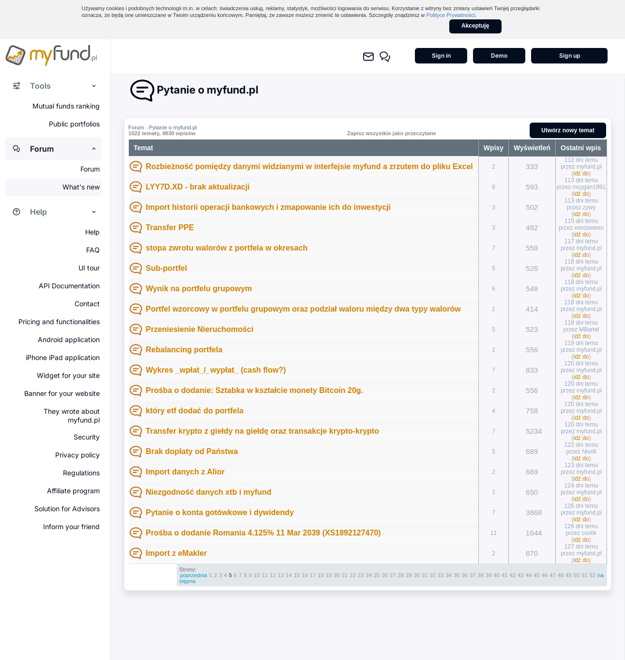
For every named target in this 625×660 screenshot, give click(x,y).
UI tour (89, 268)
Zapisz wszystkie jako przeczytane (391, 133)
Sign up (569, 55)
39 (489, 575)
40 (497, 575)
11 (265, 575)
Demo (499, 55)
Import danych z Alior (185, 472)
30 (416, 575)
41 (505, 575)
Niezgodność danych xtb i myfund (209, 492)
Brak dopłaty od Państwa (192, 451)
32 (432, 575)
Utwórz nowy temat (567, 130)
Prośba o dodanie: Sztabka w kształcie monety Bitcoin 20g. (254, 390)
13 (281, 575)
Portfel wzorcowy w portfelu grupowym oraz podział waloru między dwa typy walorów (303, 309)
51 (584, 575)
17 (313, 575)
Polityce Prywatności (451, 15)
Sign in (441, 55)
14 (289, 575)
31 (425, 575)
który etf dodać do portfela (195, 411)
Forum (136, 127)
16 (305, 575)
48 (561, 575)
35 (457, 575)
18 (321, 575)
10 (257, 575)
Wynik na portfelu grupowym (199, 288)
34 (448, 575)
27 (393, 575)
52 (593, 575)
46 (545, 575)
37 (473, 575)
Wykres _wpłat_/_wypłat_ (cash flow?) (216, 370)
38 (481, 575)
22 (353, 575)
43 (521, 575)
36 (465, 575)
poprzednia (193, 575)
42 (513, 575)
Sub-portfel (166, 268)
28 (400, 575)
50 (577, 575)
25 (377, 575)
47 (552, 575)
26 (384, 575)
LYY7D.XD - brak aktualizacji (198, 187)
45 (537, 575)
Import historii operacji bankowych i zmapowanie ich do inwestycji (268, 207)
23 (361, 575)
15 (297, 575)
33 (441, 575)
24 (369, 575)
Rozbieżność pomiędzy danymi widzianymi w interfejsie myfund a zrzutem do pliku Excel (309, 166)
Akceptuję (475, 25)
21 (345, 575)
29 (409, 575)
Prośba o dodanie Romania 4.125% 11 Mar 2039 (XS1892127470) (263, 533)
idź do (581, 173)
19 (329, 575)
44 (529, 575)
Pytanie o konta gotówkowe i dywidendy (220, 512)
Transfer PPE (170, 227)
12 (273, 575)
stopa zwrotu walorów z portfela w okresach (226, 248)
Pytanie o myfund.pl (173, 127)
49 (568, 575)
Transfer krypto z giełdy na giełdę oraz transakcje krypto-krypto (262, 431)
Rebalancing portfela (184, 350)
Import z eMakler (176, 553)
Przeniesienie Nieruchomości (199, 329)
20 (337, 575)
